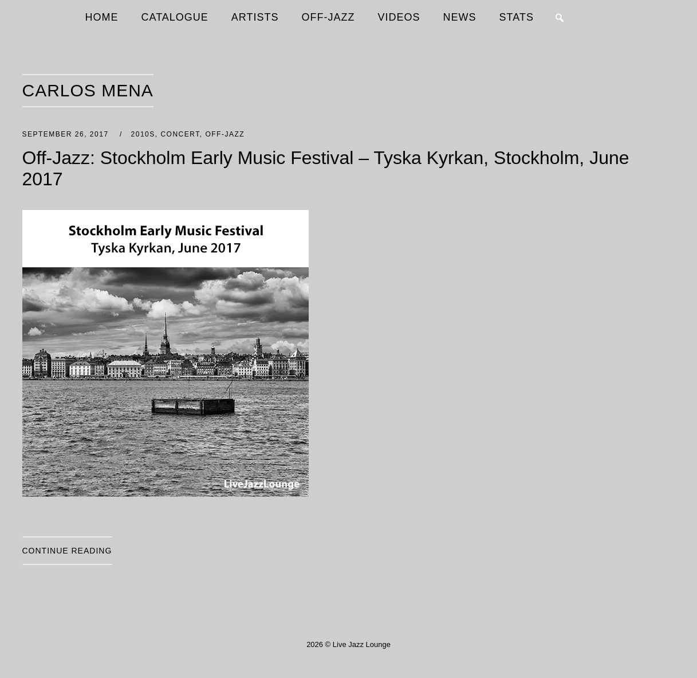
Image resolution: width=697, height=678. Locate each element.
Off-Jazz (225, 134)
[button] (559, 17)
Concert (179, 134)
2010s (143, 134)
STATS (516, 17)
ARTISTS (255, 17)
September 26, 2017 (67, 134)
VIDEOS (399, 17)
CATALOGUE (174, 17)
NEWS (460, 17)
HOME (102, 17)
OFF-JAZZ (328, 17)
